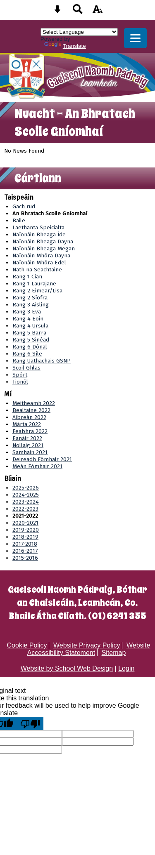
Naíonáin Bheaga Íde (39, 234)
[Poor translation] (30, 723)
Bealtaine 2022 (31, 410)
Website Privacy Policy (86, 645)
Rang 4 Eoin (27, 318)
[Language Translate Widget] (79, 32)
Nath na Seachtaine (37, 269)
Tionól (20, 381)
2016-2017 (25, 550)
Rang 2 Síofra (30, 297)
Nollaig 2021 (27, 445)
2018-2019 (25, 536)
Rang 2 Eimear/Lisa (37, 290)
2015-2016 (25, 557)
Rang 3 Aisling (30, 304)
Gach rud (23, 206)
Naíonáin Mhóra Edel (39, 262)
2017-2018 (24, 543)
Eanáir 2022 (27, 438)
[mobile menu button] (135, 38)
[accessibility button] (97, 11)
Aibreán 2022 (29, 417)
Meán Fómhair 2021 (37, 466)
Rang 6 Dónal (29, 346)
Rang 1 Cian (27, 276)
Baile (18, 220)
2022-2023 (25, 508)
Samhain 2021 (30, 452)
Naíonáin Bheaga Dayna (42, 241)
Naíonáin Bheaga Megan (43, 248)
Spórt (19, 374)
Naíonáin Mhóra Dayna (41, 255)
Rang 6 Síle (27, 353)
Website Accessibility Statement (88, 649)
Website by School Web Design (67, 668)
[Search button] (78, 11)
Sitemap (114, 652)
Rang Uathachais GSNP (41, 360)
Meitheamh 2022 (33, 403)
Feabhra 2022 (30, 431)
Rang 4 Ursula (30, 325)
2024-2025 (25, 494)
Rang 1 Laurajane (34, 283)
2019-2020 (25, 529)
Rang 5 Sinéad (30, 339)
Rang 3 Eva (26, 311)
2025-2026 (25, 487)
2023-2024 (25, 501)
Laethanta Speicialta (38, 227)
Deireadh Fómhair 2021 (42, 459)
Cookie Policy (27, 645)
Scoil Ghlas (26, 367)
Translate (65, 46)
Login (126, 668)
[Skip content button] (57, 11)
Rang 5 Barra (29, 332)
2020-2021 (25, 522)
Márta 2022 (26, 424)
